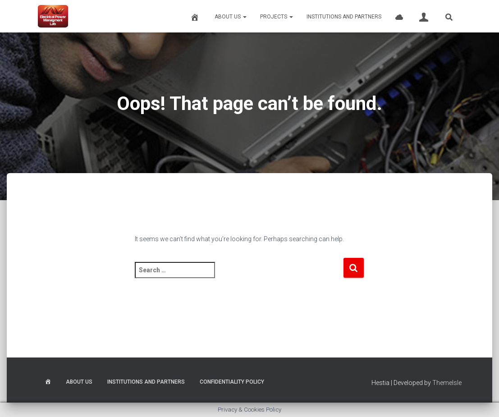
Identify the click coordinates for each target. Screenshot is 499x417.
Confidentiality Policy (232, 382)
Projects (276, 17)
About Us (231, 17)
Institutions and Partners (344, 17)
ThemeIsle (447, 382)
